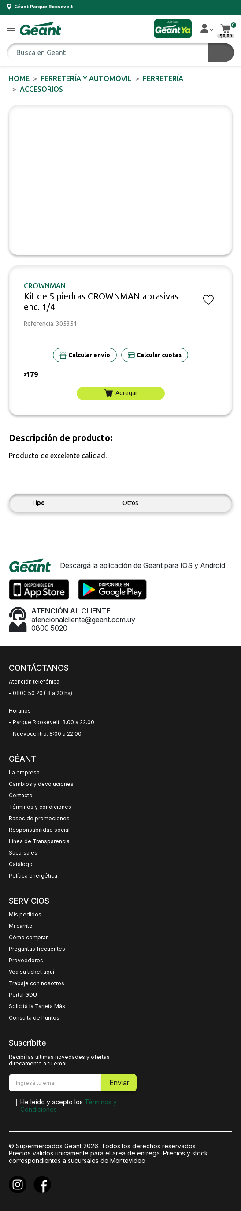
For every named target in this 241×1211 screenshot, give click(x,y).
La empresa (24, 772)
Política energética (33, 875)
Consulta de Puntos (34, 1017)
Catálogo (21, 864)
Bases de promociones (39, 818)
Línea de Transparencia (39, 841)
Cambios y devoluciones (41, 784)
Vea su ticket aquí (31, 972)
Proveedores (26, 960)
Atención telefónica (34, 681)
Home (19, 78)
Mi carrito (21, 926)
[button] (11, 29)
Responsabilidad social (39, 830)
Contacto (21, 795)
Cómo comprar (28, 937)
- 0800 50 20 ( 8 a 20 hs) (40, 693)
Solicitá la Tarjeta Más (37, 1006)
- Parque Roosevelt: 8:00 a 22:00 (51, 722)
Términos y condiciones (40, 807)
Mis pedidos (25, 914)
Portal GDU (23, 995)
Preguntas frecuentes (37, 949)
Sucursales (23, 853)
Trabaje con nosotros (36, 983)
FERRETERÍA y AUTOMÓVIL (86, 78)
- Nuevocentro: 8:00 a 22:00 (45, 733)
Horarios (20, 711)
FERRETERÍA (163, 78)
